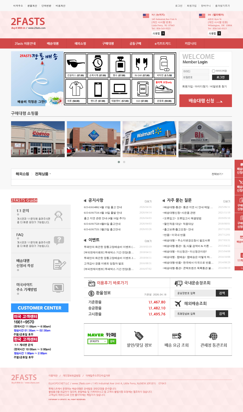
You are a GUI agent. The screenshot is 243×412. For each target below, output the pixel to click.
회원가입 (192, 5)
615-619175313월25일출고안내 (102, 229)
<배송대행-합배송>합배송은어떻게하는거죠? (191, 257)
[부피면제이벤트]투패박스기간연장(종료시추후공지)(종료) (119, 269)
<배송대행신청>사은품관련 (179, 212)
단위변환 (46, 5)
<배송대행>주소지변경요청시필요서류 (186, 240)
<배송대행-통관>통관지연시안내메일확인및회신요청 (197, 207)
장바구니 (206, 5)
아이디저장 (221, 70)
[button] (119, 162)
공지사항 (95, 200)
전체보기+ (217, 174)
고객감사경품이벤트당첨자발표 (104, 263)
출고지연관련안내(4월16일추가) (104, 218)
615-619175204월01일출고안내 (102, 223)
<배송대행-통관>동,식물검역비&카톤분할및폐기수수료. (198, 246)
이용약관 (53, 376)
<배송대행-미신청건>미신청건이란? (185, 251)
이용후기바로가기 (112, 283)
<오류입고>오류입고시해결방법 (182, 218)
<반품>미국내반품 (174, 234)
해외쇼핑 (22, 174)
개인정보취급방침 (71, 376)
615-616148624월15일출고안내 (103, 207)
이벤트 (94, 240)
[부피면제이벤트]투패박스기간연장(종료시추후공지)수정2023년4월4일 (127, 252)
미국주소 (18, 5)
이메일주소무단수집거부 (98, 376)
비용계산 (60, 5)
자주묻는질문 (179, 200)
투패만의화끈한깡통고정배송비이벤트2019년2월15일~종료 (121, 258)
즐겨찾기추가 (222, 5)
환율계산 (32, 5)
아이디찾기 (201, 86)
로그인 (178, 5)
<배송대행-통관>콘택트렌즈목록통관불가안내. (191, 268)
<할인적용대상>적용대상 (178, 223)
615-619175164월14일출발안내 (103, 212)
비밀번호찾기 (218, 86)
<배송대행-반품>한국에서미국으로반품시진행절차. (194, 262)
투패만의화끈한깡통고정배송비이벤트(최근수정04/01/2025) (120, 246)
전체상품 (41, 174)
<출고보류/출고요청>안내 (178, 229)
